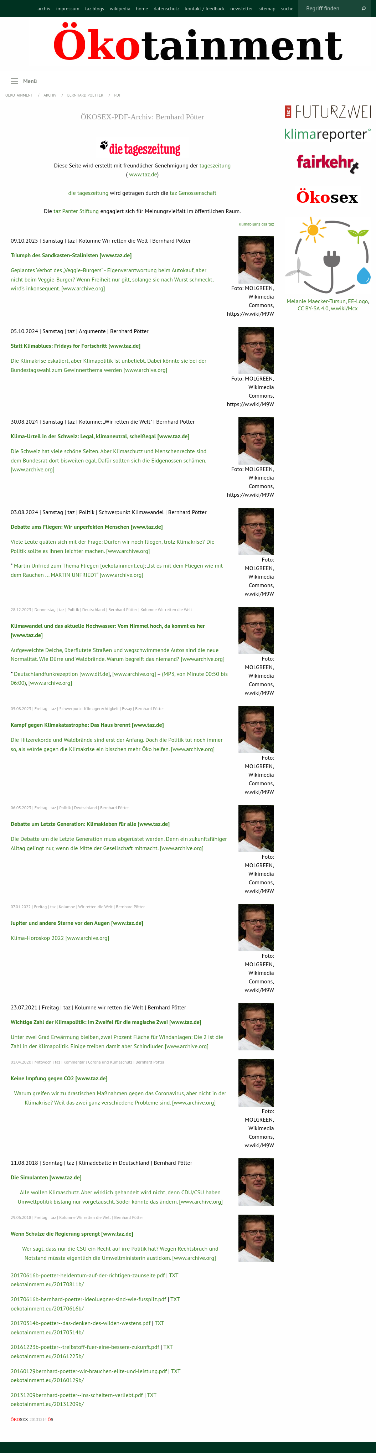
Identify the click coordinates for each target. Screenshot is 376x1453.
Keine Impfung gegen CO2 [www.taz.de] (59, 1078)
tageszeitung (215, 165)
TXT (174, 1275)
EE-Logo (358, 301)
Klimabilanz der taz (256, 224)
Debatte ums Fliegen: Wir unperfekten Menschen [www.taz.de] (87, 526)
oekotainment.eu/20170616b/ (47, 1308)
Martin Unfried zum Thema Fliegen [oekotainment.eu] (79, 565)
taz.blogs (94, 8)
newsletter (241, 8)
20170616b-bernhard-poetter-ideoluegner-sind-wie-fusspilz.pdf (88, 1299)
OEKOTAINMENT (19, 95)
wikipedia (120, 8)
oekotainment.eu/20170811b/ (47, 1284)
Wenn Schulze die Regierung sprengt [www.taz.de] (72, 1233)
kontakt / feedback (205, 8)
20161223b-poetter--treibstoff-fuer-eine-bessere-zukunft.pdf (85, 1346)
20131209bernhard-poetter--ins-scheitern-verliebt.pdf (77, 1394)
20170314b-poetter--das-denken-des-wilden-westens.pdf (80, 1323)
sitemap (266, 8)
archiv (43, 8)
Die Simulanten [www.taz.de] (46, 1177)
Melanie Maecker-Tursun (316, 301)
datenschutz (166, 8)
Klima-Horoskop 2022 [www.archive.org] (60, 937)
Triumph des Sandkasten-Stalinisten (54, 255)
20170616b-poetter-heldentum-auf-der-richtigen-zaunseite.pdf (88, 1275)
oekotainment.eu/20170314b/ (47, 1332)
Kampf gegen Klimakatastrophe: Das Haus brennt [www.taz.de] (87, 724)
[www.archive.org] (134, 673)
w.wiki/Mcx (344, 308)
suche (287, 8)
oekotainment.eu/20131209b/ (47, 1403)
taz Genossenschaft (193, 192)
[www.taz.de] (115, 255)
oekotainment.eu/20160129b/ (47, 1380)
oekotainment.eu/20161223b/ (47, 1356)
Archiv (50, 95)
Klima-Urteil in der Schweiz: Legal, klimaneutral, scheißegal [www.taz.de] (100, 436)
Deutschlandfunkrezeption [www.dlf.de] (62, 673)
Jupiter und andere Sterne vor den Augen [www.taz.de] (77, 922)
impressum (67, 8)
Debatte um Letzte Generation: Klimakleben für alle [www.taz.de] (90, 823)
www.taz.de (143, 174)
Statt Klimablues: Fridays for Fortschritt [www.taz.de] (75, 345)
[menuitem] (43, 8)
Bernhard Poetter (85, 95)
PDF (117, 95)
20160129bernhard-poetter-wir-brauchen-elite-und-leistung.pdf (89, 1371)
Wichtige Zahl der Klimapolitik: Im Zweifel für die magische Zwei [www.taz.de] (106, 1021)
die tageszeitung (88, 192)
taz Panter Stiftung (76, 210)
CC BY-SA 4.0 (313, 308)
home (142, 8)
